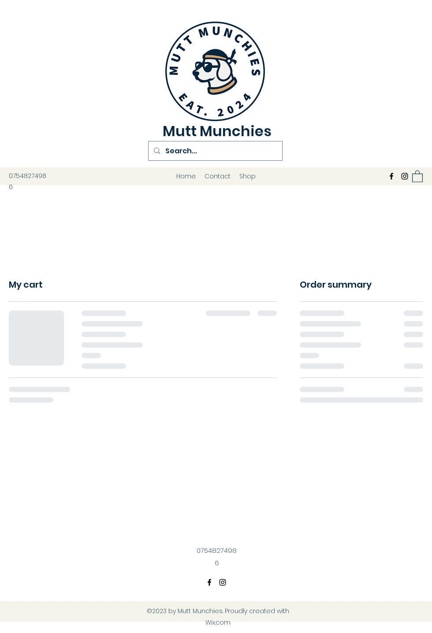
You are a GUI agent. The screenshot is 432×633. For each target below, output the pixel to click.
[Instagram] (404, 176)
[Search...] (214, 151)
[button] (417, 176)
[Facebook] (391, 176)
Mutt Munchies (217, 131)
